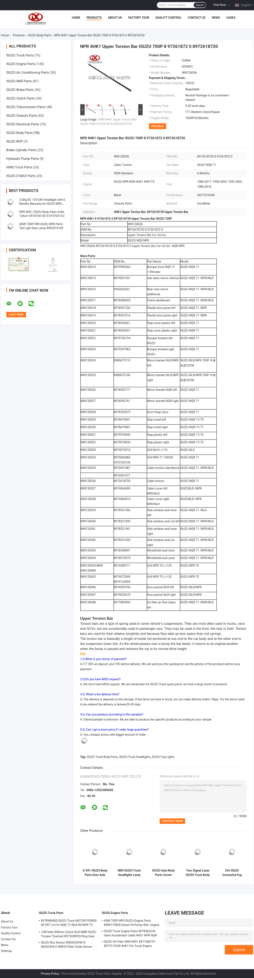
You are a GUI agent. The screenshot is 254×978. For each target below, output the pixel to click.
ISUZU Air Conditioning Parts (27, 73)
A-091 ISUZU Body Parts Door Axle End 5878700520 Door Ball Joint (95, 873)
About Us (115, 17)
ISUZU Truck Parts (20, 55)
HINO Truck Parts (19, 167)
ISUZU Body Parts (39, 35)
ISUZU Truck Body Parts (102, 757)
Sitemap (6, 951)
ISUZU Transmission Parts (25, 107)
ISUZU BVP (14, 141)
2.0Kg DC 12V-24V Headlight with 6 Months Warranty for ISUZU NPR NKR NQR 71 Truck (42, 203)
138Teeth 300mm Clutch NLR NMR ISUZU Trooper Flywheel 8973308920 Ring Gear (68, 934)
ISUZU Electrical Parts (22, 124)
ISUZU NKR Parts (19, 81)
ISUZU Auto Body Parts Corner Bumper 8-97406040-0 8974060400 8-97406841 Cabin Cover (163, 873)
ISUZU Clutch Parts (20, 98)
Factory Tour (138, 17)
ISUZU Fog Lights (163, 757)
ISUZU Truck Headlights (134, 757)
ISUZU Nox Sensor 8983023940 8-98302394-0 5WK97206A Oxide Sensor (66, 944)
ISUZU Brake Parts (20, 90)
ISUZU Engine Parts (20, 64)
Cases (231, 17)
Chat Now (219, 5)
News (216, 17)
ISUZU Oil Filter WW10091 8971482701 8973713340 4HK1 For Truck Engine (130, 944)
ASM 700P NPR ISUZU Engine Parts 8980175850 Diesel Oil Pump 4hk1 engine (131, 923)
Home (76, 17)
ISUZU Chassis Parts (21, 116)
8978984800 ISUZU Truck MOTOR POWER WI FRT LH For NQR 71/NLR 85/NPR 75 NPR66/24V (69, 923)
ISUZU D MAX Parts (21, 176)
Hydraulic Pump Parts (22, 159)
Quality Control (168, 17)
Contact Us (196, 17)
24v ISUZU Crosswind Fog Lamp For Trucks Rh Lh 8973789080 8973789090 (232, 873)
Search (200, 5)
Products (94, 17)
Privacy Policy (50, 973)
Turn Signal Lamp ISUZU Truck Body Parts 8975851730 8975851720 (197, 873)
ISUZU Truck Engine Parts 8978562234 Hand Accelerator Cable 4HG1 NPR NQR (130, 933)
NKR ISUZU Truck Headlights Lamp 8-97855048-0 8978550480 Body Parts (129, 873)
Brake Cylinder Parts (21, 150)
